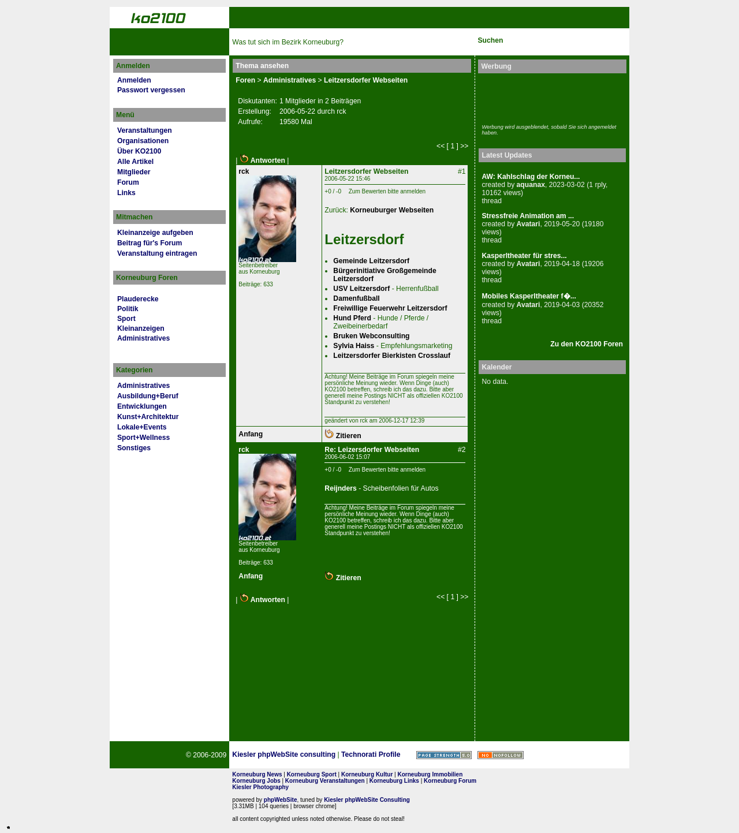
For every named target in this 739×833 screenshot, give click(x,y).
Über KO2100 (139, 151)
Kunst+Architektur (147, 417)
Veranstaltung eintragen (157, 253)
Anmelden (134, 80)
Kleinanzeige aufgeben (155, 233)
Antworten (262, 160)
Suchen (490, 40)
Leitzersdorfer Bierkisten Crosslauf (391, 356)
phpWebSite (280, 800)
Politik (127, 309)
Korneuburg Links (394, 781)
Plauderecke (138, 299)
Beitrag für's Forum (149, 243)
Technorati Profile (370, 754)
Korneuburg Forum (450, 781)
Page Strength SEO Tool (444, 755)
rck (243, 171)
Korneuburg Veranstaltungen (325, 781)
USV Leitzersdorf (361, 289)
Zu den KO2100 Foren (586, 344)
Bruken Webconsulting (371, 336)
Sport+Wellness (143, 438)
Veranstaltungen (144, 130)
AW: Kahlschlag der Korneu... (531, 177)
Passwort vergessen (151, 90)
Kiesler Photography (260, 787)
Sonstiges (134, 448)
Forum (128, 182)
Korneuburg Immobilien (430, 774)
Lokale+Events (141, 427)
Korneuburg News (257, 774)
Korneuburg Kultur (367, 774)
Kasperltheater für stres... (524, 256)
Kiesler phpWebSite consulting (283, 754)
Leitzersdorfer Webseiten (366, 80)
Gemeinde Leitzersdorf (371, 261)
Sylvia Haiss (353, 346)
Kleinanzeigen (141, 328)
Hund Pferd (352, 318)
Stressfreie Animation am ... (528, 216)
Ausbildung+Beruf (147, 396)
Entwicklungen (142, 406)
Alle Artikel (135, 162)
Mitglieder (133, 172)
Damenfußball (356, 298)
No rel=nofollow (500, 755)
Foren (245, 80)
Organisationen (143, 141)
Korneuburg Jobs (256, 781)
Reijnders (340, 488)
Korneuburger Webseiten (392, 210)
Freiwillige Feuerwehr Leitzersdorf (390, 308)
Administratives (143, 338)
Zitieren (342, 436)
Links (126, 193)
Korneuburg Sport (312, 774)
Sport (126, 319)
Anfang (250, 434)
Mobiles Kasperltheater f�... (529, 296)
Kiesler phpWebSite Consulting (367, 800)
